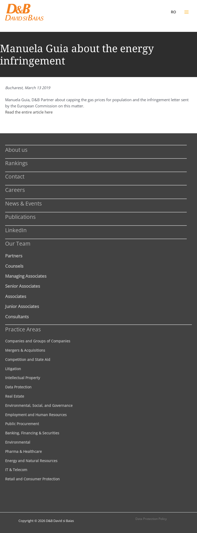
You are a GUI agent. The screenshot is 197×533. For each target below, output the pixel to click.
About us (16, 149)
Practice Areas (23, 329)
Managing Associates (25, 276)
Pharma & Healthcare (23, 451)
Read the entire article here (29, 112)
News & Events (23, 203)
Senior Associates (22, 286)
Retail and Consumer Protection (32, 478)
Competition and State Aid (27, 359)
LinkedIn (16, 230)
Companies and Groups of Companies (37, 341)
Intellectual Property (22, 377)
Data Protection (18, 387)
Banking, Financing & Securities (32, 433)
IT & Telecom (16, 469)
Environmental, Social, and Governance (39, 405)
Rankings (16, 163)
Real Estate (14, 396)
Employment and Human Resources (36, 414)
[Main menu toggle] (186, 12)
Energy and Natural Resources (31, 460)
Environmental (17, 442)
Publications (20, 216)
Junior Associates (22, 306)
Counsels (14, 266)
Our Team (17, 243)
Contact (14, 176)
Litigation (13, 368)
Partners (13, 255)
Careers (15, 189)
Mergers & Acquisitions (25, 350)
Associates (15, 296)
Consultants (17, 316)
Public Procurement (22, 423)
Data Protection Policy (151, 519)
